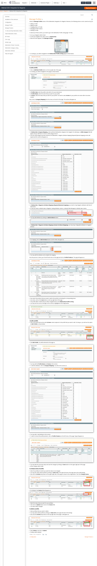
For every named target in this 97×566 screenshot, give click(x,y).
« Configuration (32, 536)
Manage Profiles (9, 25)
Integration (24, 2)
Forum (88, 2)
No (46, 534)
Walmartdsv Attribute (10, 50)
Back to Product (90, 8)
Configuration (8, 22)
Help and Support (9, 53)
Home (1, 11)
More (64, 2)
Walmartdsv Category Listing (11, 48)
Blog (83, 2)
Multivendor (33, 2)
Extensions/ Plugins (45, 2)
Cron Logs (7, 39)
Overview (7, 16)
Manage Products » (89, 536)
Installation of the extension (11, 19)
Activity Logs (8, 42)
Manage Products (9, 28)
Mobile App (56, 2)
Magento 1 (6, 11)
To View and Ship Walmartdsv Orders (13, 30)
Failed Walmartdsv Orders (11, 33)
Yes (43, 534)
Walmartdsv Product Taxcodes (12, 45)
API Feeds (7, 36)
